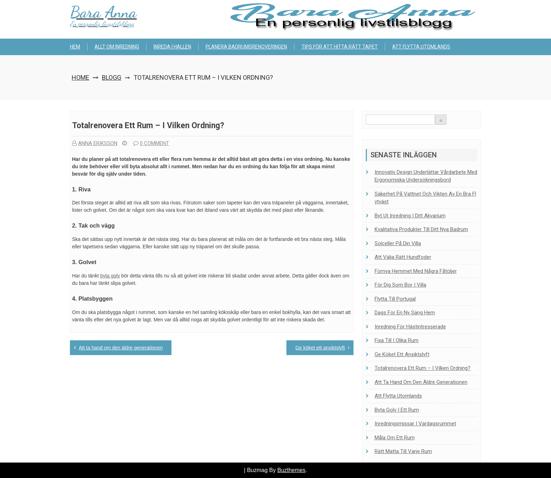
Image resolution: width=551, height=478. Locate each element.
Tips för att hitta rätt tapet (340, 47)
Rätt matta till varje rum (403, 451)
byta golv (110, 276)
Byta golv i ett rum (397, 410)
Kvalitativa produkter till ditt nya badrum (421, 229)
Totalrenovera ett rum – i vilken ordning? (423, 368)
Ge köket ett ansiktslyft (320, 348)
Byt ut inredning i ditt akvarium (410, 215)
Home (80, 77)
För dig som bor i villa (400, 285)
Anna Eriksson (94, 143)
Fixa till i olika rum (397, 340)
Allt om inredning (117, 47)
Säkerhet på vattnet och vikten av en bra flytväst (425, 198)
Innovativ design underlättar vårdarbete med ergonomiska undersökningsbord (426, 176)
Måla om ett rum (395, 437)
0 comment (151, 143)
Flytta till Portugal (395, 299)
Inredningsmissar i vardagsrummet (415, 423)
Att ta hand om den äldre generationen (121, 348)
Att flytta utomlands (421, 47)
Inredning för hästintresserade (410, 326)
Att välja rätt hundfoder (403, 257)
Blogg (111, 77)
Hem (75, 47)
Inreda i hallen (172, 47)
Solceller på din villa (398, 243)
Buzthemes (291, 470)
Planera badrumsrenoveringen (246, 47)
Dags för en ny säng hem (405, 312)
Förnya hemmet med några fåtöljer (416, 271)
